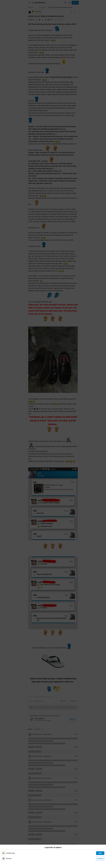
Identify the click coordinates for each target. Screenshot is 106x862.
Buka (100, 853)
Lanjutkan (100, 858)
